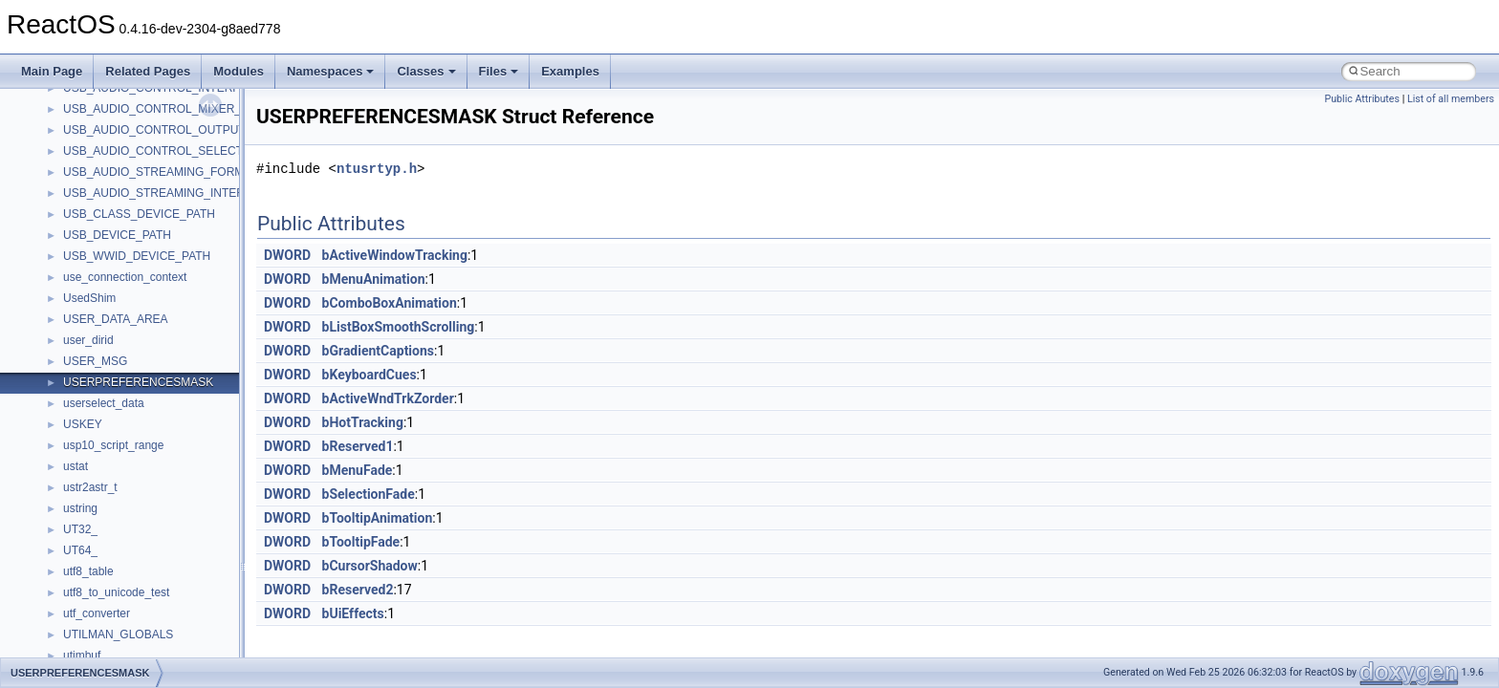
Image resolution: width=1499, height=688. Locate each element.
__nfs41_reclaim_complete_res (143, 452)
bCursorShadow (370, 565)
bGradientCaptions (378, 350)
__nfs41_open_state (115, 115)
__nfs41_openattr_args (122, 136)
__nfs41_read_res (109, 283)
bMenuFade (357, 470)
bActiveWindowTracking (394, 255)
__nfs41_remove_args (120, 473)
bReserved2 (358, 589)
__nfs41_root (96, 578)
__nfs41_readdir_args (119, 326)
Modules (238, 71)
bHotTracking (362, 422)
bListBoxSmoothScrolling (398, 326)
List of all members (1450, 99)
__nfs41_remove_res (117, 494)
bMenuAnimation (373, 279)
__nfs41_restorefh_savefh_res (140, 557)
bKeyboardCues (369, 374)
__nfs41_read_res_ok (118, 305)
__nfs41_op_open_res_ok (129, 94)
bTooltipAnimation (377, 518)
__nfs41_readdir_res (115, 410)
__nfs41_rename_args (120, 515)
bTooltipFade (361, 541)
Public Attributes (1362, 99)
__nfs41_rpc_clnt (106, 599)
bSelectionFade (368, 494)
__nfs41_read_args (112, 262)
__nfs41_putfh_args (113, 199)
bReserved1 (358, 446)
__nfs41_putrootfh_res (120, 241)
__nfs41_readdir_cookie (124, 347)
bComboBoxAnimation (389, 303)
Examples (570, 71)
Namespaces (331, 71)
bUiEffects (353, 613)
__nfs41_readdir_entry (120, 368)
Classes (426, 71)
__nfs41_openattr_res (119, 157)
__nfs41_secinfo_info (117, 641)
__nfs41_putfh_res (110, 220)
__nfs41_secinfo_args (119, 620)
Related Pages (147, 71)
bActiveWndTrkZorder (388, 398)
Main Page (51, 71)
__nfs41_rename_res (117, 536)
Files (499, 71)
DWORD (287, 255)
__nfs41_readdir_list (114, 389)
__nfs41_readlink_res (118, 431)
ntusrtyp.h (377, 169)
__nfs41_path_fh (105, 178)
